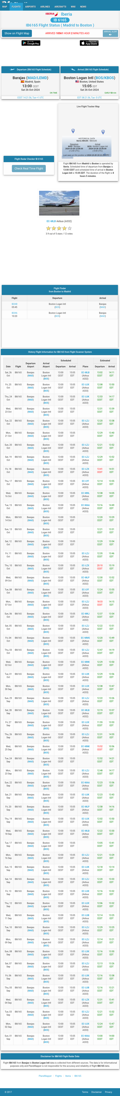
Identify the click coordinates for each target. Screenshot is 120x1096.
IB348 (14, 304)
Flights (58, 1076)
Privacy (110, 1092)
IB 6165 (60, 20)
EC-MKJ (85, 613)
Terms (86, 1092)
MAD (102, 307)
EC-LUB (85, 915)
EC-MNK (85, 662)
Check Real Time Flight (29, 168)
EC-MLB (51, 221)
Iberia (66, 14)
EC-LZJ (85, 420)
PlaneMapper (45, 1076)
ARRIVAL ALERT (110, 33)
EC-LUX (85, 384)
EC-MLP (85, 577)
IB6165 (77, 1076)
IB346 (14, 313)
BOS (57, 307)
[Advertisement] (60, 56)
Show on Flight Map (17, 33)
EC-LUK (85, 396)
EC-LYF (85, 481)
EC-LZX (85, 469)
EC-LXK (85, 951)
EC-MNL (85, 493)
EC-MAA (85, 505)
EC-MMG (85, 638)
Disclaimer (98, 1092)
